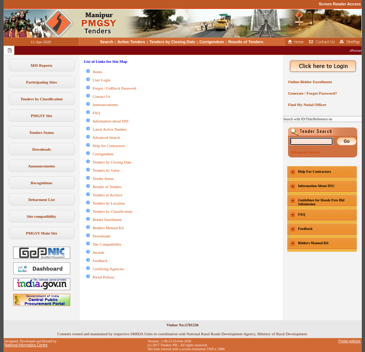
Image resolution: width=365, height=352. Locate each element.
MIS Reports (41, 65)
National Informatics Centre (26, 345)
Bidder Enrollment (104, 219)
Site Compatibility (104, 244)
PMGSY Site (41, 116)
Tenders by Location (105, 203)
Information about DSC (108, 121)
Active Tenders (131, 42)
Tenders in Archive (104, 195)
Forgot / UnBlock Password (111, 88)
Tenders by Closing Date (172, 42)
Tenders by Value (103, 170)
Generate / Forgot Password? (311, 93)
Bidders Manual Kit (105, 228)
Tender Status (100, 178)
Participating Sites (41, 82)
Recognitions (41, 183)
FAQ (93, 113)
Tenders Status (41, 132)
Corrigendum (211, 42)
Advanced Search (103, 137)
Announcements (41, 166)
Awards (95, 252)
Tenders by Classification (41, 99)
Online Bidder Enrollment (309, 82)
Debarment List (41, 199)
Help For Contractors (314, 172)
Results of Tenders (245, 42)
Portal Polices (100, 277)
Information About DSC (316, 186)
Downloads (41, 149)
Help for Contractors (105, 146)
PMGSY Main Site (41, 233)
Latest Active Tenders (106, 129)
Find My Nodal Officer (306, 104)
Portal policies (349, 341)
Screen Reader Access (340, 4)
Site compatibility (41, 216)
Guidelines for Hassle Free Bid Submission (321, 202)
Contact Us (98, 96)
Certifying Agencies (105, 269)
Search (106, 42)
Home (94, 72)
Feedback (97, 260)
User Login (98, 80)
